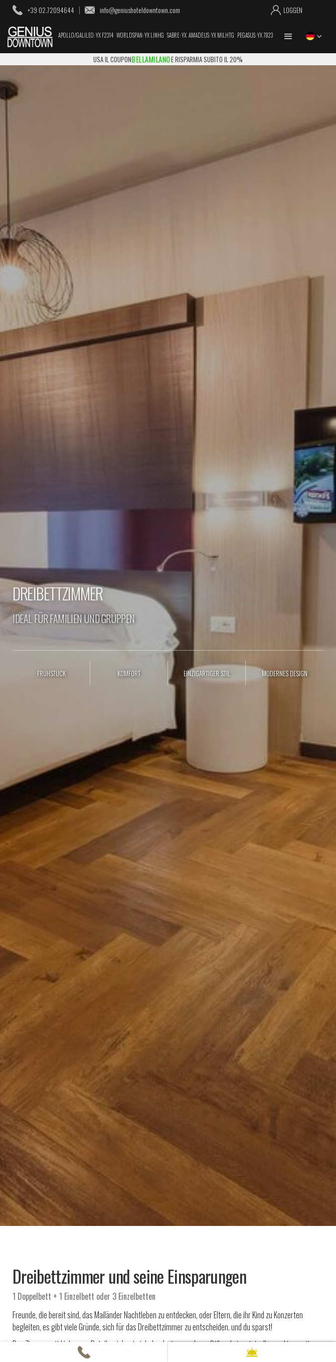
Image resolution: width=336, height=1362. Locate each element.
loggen (292, 10)
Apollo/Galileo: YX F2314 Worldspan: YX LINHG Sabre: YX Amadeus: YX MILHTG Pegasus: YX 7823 (165, 35)
